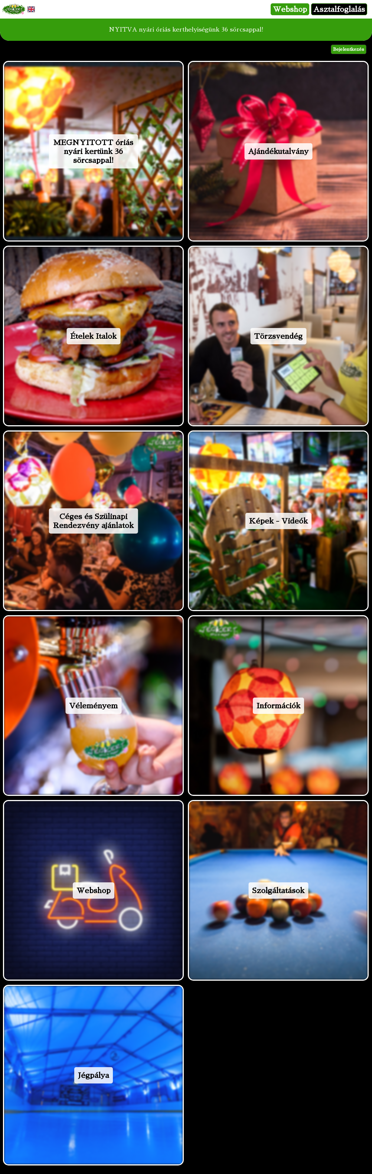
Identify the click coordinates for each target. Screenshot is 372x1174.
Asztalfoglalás (339, 9)
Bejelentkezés (348, 49)
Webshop (290, 9)
